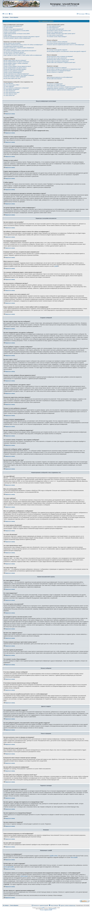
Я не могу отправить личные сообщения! (57, 41)
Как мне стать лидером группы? (55, 32)
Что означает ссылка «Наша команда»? (57, 36)
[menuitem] (11, 14)
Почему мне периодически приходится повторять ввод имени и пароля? (22, 36)
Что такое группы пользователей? (55, 29)
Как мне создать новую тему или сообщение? (15, 60)
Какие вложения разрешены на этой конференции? (60, 77)
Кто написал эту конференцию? (55, 83)
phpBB (56, 266)
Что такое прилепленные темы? (12, 92)
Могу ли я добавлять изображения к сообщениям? (16, 88)
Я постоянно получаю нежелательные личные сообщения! (61, 43)
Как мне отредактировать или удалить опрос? (15, 67)
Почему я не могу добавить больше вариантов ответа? (17, 66)
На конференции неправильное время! (13, 46)
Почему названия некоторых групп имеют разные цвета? (61, 33)
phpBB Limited (54, 855)
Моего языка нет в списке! (10, 49)
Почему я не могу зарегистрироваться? (13, 29)
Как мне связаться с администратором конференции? (60, 89)
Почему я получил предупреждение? (13, 72)
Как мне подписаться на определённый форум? (59, 70)
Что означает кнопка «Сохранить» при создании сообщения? (19, 75)
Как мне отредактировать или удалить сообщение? (16, 61)
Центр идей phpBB (9, 867)
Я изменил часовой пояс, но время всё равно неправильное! (19, 47)
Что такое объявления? (9, 90)
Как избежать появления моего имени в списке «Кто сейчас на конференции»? (23, 44)
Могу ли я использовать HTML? (11, 85)
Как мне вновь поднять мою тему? (12, 78)
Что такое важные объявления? (11, 89)
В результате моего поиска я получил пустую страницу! (60, 59)
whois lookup (24, 876)
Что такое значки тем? (9, 95)
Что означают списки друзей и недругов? (57, 49)
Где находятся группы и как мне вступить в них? (59, 30)
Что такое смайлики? (9, 86)
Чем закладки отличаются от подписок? (57, 67)
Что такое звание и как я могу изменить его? (15, 53)
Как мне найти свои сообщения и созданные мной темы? (61, 62)
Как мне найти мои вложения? (54, 78)
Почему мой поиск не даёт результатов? (57, 58)
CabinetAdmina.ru (52, 908)
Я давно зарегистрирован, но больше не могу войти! (17, 33)
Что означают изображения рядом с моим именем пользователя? (20, 50)
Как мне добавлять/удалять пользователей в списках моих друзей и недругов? (66, 51)
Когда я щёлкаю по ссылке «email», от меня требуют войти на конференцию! (23, 55)
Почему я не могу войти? (10, 32)
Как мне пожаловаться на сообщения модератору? (16, 73)
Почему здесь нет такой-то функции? (56, 85)
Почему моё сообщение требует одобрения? (15, 76)
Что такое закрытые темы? (10, 93)
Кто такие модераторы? (53, 27)
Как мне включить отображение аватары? (14, 52)
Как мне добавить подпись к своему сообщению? (16, 63)
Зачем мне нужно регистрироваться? (13, 26)
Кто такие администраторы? (54, 26)
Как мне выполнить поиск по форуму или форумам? (60, 56)
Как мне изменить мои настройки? (12, 43)
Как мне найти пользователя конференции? (58, 61)
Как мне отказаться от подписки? (55, 72)
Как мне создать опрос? (9, 64)
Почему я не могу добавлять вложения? (14, 70)
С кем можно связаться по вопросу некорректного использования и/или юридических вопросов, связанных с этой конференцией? (65, 87)
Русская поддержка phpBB (46, 909)
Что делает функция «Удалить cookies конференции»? (17, 38)
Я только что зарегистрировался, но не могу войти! (16, 30)
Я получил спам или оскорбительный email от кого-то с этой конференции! (65, 44)
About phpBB (74, 857)
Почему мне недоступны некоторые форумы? (15, 69)
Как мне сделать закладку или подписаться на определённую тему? (64, 69)
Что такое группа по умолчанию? (55, 35)
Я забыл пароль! (8, 35)
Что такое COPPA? (8, 27)
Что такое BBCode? (8, 83)
